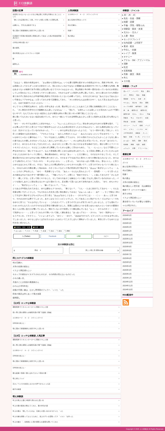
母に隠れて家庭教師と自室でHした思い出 (28, 30)
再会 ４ (38, 250)
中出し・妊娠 (130, 50)
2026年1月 (127, 231)
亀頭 (125, 137)
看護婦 (125, 99)
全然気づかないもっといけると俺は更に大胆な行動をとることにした (37, 15)
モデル (133, 99)
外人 (126, 77)
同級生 (125, 118)
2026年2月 (127, 227)
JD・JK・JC (129, 15)
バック (147, 125)
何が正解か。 (73, 25)
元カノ (142, 114)
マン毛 (137, 137)
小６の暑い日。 (19, 278)
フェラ (134, 125)
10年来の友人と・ (19, 323)
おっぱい (19, 231)
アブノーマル (142, 148)
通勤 (146, 103)
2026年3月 (127, 223)
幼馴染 (140, 122)
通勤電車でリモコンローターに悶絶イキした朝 (30, 307)
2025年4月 (127, 266)
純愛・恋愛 (39, 227)
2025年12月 (128, 235)
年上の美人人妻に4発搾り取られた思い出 (28, 400)
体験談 (137, 133)
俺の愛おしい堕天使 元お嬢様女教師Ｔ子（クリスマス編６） (137, 188)
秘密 (143, 144)
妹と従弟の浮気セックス (77, 20)
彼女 (60, 231)
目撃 (133, 148)
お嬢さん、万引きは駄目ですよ (24, 25)
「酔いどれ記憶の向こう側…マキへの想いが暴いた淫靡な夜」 (36, 20)
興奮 (68, 231)
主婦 (139, 99)
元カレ (134, 114)
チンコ (145, 133)
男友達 (125, 122)
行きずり (139, 118)
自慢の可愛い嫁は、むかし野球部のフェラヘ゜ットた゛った (38, 290)
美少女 (134, 103)
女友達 (133, 122)
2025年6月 (127, 258)
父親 (145, 106)
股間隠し (16, 298)
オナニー (128, 57)
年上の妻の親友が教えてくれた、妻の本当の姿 (30, 406)
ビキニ (131, 129)
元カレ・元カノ (131, 32)
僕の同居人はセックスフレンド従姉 (26, 53)
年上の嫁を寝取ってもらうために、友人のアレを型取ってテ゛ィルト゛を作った (43, 416)
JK (145, 99)
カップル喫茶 (128, 106)
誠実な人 (16, 64)
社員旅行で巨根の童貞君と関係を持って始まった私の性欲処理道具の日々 (37, 37)
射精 (141, 125)
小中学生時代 (128, 133)
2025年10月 (128, 243)
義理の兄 (143, 110)
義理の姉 (126, 114)
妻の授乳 (16, 48)
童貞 (145, 141)
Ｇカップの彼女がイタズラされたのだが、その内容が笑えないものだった (44, 274)
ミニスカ (139, 129)
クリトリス (146, 137)
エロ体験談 (144, 429)
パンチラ (135, 91)
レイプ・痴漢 (130, 53)
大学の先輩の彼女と (21, 266)
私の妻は (71, 36)
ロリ (125, 95)
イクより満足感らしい (22, 270)
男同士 (131, 95)
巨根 (130, 137)
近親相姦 (128, 70)
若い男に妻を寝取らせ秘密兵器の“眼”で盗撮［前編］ (33, 312)
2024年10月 (128, 289)
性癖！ (70, 30)
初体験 (125, 144)
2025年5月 (127, 262)
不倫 (148, 114)
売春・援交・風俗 (132, 74)
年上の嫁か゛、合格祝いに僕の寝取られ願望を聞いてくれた (35, 422)
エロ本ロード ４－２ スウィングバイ (83, 14)
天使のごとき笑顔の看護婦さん (26, 282)
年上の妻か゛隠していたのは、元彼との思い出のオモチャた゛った (38, 411)
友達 (44, 231)
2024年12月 (128, 282)
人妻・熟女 (129, 36)
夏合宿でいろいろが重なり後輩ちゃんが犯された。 (137, 203)
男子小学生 (127, 194)
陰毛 (133, 141)
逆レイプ (126, 91)
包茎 (138, 144)
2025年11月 (128, 239)
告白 (52, 231)
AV (146, 129)
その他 (127, 81)
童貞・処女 (129, 46)
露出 (148, 91)
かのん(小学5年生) (20, 286)
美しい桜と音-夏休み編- (94, 250)
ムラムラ (126, 148)
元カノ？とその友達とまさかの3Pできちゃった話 (31, 384)
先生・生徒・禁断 (132, 18)
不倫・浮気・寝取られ (134, 25)
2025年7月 (127, 254)
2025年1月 (127, 278)
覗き (142, 91)
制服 (143, 95)
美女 (141, 103)
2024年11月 (128, 286)
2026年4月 (127, 219)
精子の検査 (17, 389)
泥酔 (126, 63)
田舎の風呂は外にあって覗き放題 (27, 294)
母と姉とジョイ (18, 378)
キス (28, 231)
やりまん (126, 103)
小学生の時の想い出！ (21, 42)
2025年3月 (127, 270)
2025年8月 (127, 250)
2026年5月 (127, 215)
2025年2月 (127, 274)
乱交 (126, 67)
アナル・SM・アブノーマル (137, 60)
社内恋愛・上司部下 (133, 43)
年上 (132, 118)
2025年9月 (127, 247)
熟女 (138, 95)
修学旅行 (138, 106)
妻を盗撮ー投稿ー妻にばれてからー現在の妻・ (30, 373)
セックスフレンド (132, 39)
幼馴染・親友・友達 (23, 227)
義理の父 (135, 110)
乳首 (36, 231)
